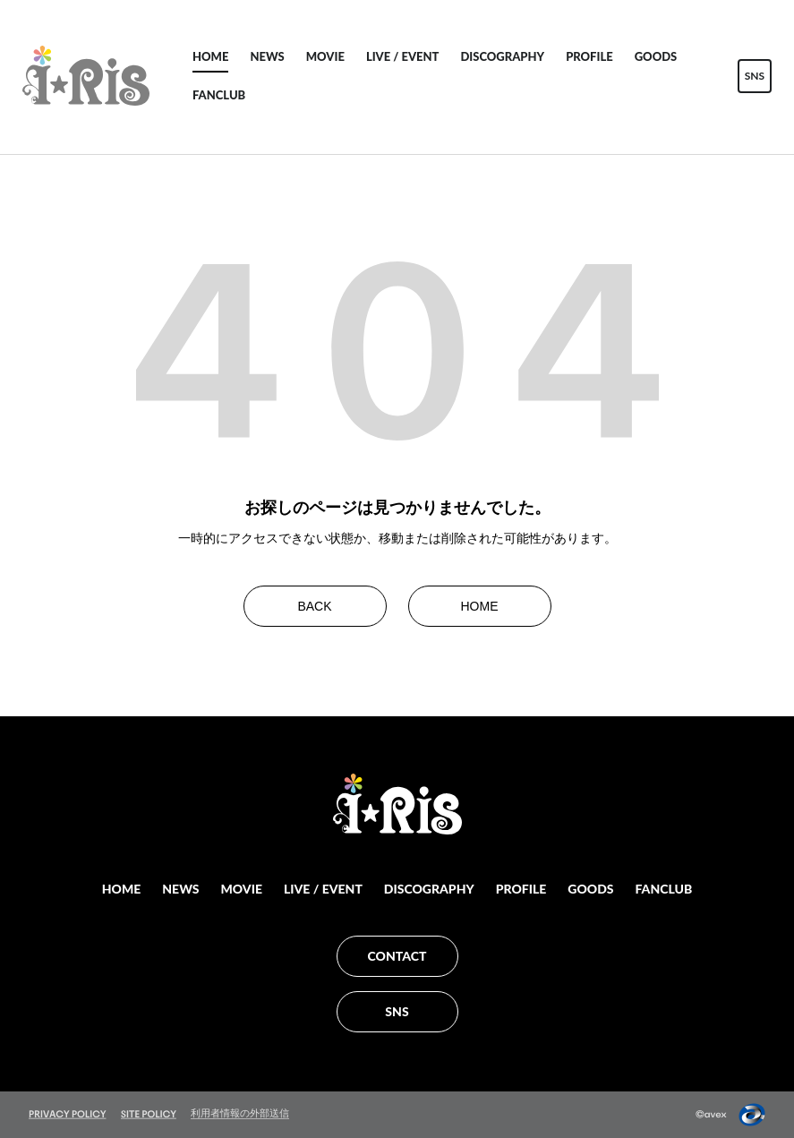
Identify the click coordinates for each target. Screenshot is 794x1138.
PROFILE (589, 56)
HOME (210, 56)
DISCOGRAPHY (502, 56)
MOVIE (325, 56)
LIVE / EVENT (403, 56)
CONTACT (397, 955)
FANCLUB (218, 95)
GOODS (656, 56)
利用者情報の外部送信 (240, 1113)
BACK (314, 606)
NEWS (267, 56)
